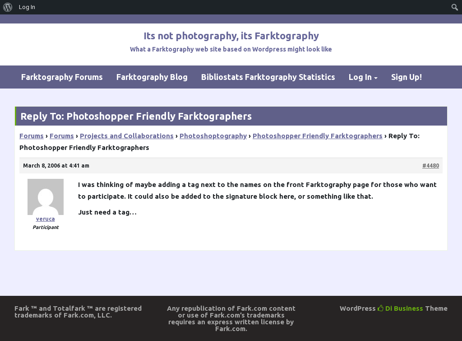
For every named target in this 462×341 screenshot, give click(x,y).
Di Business (400, 308)
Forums (31, 136)
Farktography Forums (62, 76)
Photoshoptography (213, 136)
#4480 (430, 165)
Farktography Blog (152, 76)
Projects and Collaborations (127, 136)
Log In (360, 76)
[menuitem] (8, 7)
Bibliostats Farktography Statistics (268, 76)
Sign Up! (406, 76)
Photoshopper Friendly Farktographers (318, 136)
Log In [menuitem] (27, 7)
